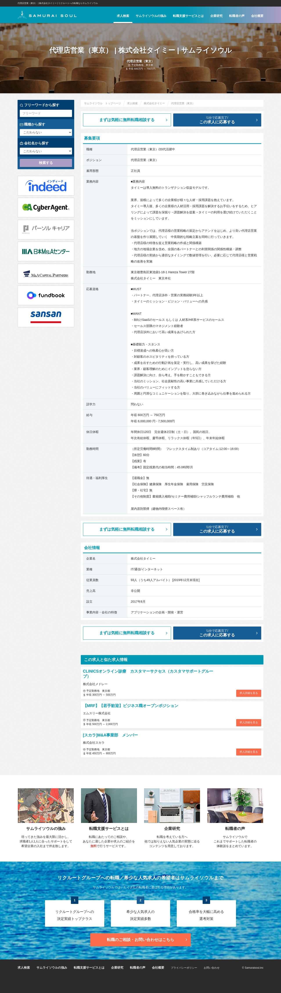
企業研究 (216, 16)
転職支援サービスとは (188, 16)
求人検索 (123, 16)
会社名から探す (34, 143)
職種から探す (32, 124)
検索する (46, 163)
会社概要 (257, 16)
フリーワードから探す (39, 105)
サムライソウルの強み (151, 16)
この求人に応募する (221, 120)
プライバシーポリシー (184, 967)
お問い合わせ (212, 967)
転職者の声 (237, 16)
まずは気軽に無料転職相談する (134, 120)
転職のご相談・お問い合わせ (147, 939)
